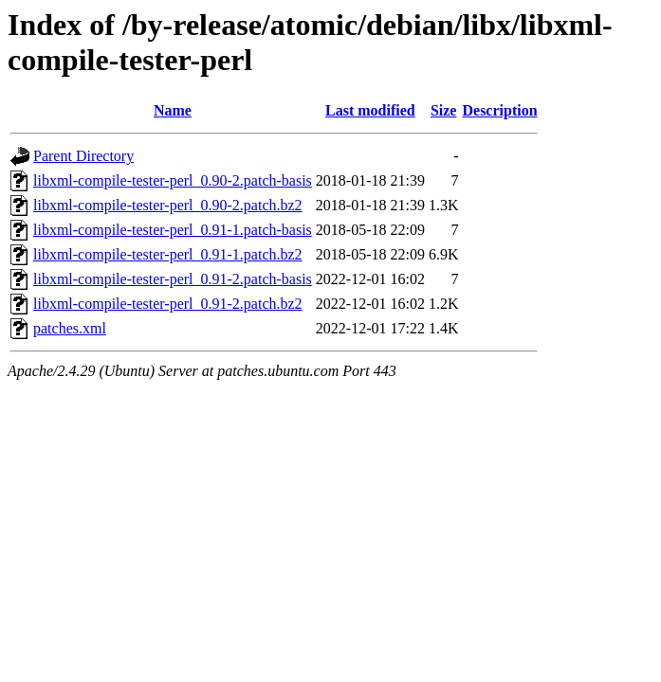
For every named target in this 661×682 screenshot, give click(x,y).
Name (173, 110)
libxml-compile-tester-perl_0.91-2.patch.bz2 (168, 304)
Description (499, 110)
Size (444, 110)
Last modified (370, 110)
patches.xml (69, 328)
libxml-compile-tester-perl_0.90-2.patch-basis (172, 180)
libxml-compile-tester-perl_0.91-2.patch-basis (172, 279)
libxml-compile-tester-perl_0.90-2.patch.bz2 (168, 205)
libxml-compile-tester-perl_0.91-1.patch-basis (172, 230)
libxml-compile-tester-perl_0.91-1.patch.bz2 (168, 254)
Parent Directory (83, 156)
